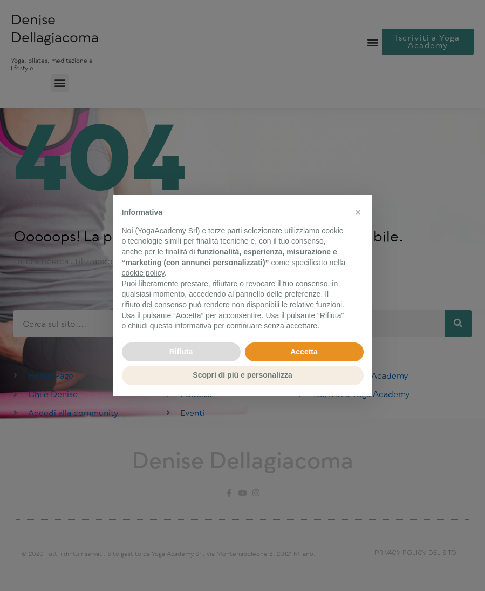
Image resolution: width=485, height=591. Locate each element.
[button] (358, 212)
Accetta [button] (304, 351)
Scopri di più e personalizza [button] (242, 375)
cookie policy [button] (143, 272)
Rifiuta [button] (181, 351)
